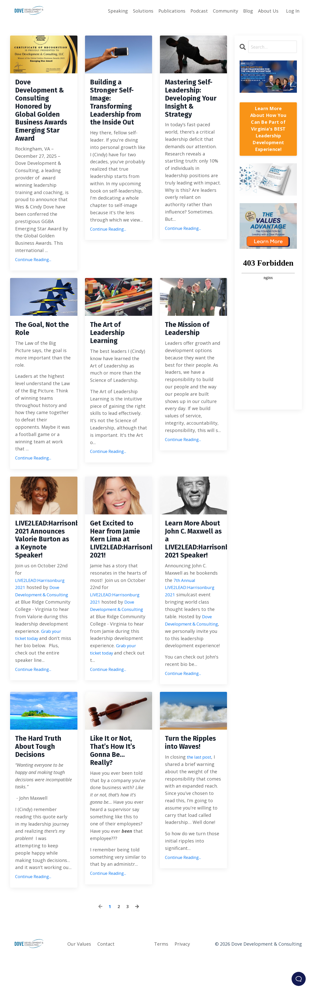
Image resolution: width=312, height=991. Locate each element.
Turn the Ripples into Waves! (186, 780)
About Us (268, 11)
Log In (292, 11)
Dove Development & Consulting (37, 619)
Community (225, 11)
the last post (201, 800)
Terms (161, 979)
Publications (171, 11)
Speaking (118, 11)
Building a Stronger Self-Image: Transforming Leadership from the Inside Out (118, 105)
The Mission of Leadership (190, 347)
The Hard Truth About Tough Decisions (41, 780)
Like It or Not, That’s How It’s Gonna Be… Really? (115, 784)
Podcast (199, 11)
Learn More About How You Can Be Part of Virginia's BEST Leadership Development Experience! (268, 128)
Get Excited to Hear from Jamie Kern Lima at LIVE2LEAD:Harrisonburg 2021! (118, 561)
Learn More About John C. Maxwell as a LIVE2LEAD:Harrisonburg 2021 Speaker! (193, 561)
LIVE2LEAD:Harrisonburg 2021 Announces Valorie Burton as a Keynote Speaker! (43, 561)
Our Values (79, 979)
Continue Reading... (33, 277)
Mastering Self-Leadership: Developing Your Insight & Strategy (191, 100)
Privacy (182, 979)
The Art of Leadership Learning (109, 351)
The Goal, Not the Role (38, 347)
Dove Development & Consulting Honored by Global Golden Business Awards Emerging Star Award (42, 119)
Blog (248, 11)
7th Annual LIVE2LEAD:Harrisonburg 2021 (191, 612)
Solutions (143, 11)
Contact (106, 979)
